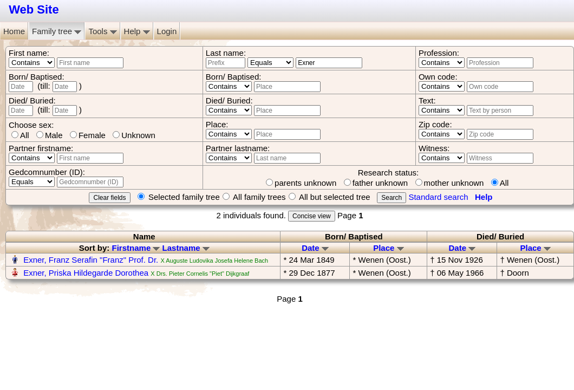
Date (315, 247)
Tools (102, 31)
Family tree (56, 31)
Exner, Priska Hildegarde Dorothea (85, 272)
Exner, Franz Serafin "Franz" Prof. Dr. (90, 259)
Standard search (438, 197)
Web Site (34, 9)
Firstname (136, 247)
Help (137, 31)
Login (167, 31)
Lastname (186, 247)
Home (14, 31)
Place (388, 247)
